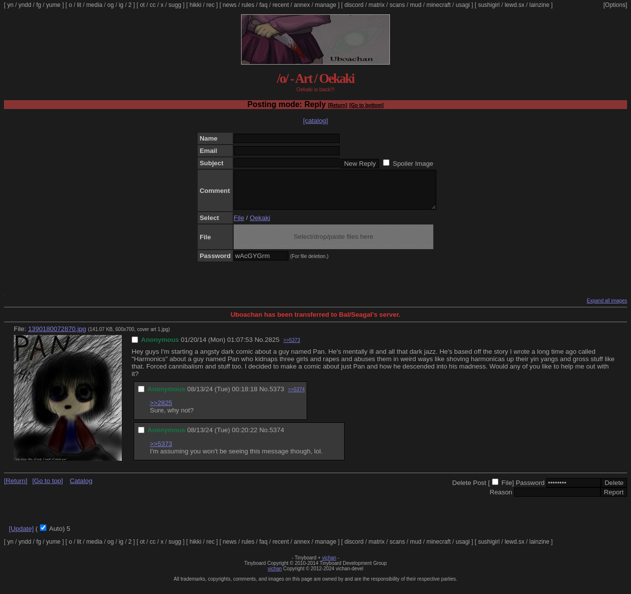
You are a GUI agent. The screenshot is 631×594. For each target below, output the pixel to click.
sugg (175, 4)
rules (248, 4)
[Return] (337, 105)
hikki (195, 4)
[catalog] (315, 120)
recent (281, 4)
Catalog (81, 488)
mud (415, 4)
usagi (463, 4)
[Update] (21, 536)
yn (10, 4)
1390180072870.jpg (57, 336)
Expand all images (607, 308)
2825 (272, 347)
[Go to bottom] (367, 105)
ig (121, 4)
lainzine (539, 4)
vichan (329, 565)
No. (259, 347)
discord (354, 4)
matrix (376, 4)
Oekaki (260, 225)
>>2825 (161, 410)
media (94, 4)
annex (302, 4)
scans (397, 4)
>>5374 (296, 397)
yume (53, 4)
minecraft (438, 4)
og (110, 4)
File (239, 225)
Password (530, 490)
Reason (501, 499)
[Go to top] (47, 488)
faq (263, 4)
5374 (277, 437)
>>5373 (291, 347)
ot (142, 4)
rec (211, 4)
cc (153, 4)
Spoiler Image (413, 163)
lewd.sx (515, 4)
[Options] (615, 4)
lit (79, 4)
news (230, 4)
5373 (277, 396)
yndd (24, 4)
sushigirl (489, 4)
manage (325, 4)
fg (38, 4)
